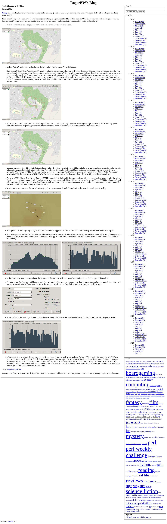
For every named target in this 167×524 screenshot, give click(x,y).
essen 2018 (136, 396)
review (155, 476)
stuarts (148, 497)
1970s (144, 361)
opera (136, 444)
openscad (132, 444)
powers (150, 461)
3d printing (129, 363)
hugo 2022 (137, 416)
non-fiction (156, 437)
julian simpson (144, 423)
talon (131, 500)
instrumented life (157, 419)
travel (135, 506)
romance (149, 481)
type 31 (142, 506)
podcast (160, 456)
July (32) (138, 34)
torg (157, 503)
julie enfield (150, 423)
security (141, 495)
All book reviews (132, 517)
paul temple (144, 444)
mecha (132, 431)
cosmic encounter (138, 389)
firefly (161, 403)
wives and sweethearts (145, 509)
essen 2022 (147, 396)
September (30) (140, 65)
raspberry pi (135, 471)
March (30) (139, 214)
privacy (159, 461)
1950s (137, 361)
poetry (127, 461)
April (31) (138, 28)
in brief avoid (146, 419)
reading (146, 470)
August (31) (139, 90)
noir (150, 437)
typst (150, 506)
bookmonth (132, 377)
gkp (143, 409)
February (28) (140, 51)
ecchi (139, 394)
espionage (153, 394)
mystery (135, 436)
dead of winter (140, 392)
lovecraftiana (159, 427)
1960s (141, 361)
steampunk (144, 497)
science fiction (142, 491)
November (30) (140, 42)
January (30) (139, 345)
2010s (157, 361)
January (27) (139, 22)
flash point (137, 406)
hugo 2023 (142, 416)
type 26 (138, 506)
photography (153, 456)
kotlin (130, 426)
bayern (138, 369)
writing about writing (157, 509)
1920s (127, 361)
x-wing (128, 511)
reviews (134, 480)
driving (132, 394)
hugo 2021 (131, 416)
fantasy (134, 402)
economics (143, 394)
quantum (152, 465)
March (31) (139, 53)
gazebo (160, 406)
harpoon (160, 409)
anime (135, 366)
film (153, 402)
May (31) (138, 30)
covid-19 (149, 389)
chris (151, 377)
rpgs (129, 486)
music (153, 431)
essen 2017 (131, 396)
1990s (150, 361)
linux (149, 427)
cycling (135, 392)
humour (138, 419)
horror (143, 411)
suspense (128, 500)
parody (139, 444)
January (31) (139, 76)
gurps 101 (153, 409)
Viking (4, 13)
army (141, 366)
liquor (152, 427)
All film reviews (145, 517)
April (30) (138, 55)
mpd (143, 431)
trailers (130, 506)
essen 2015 (158, 394)
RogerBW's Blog (83, 3)
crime (154, 389)
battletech (133, 368)
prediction (155, 461)
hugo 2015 (132, 415)
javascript (133, 422)
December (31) (140, 44)
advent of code (141, 363)
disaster (146, 392)
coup (144, 389)
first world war (129, 406)
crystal (159, 389)
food (151, 406)
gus (157, 409)
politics (131, 461)
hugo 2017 (145, 415)
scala (148, 486)
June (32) (138, 32)
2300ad (161, 361)
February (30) (140, 24)
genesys (128, 409)
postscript (141, 460)
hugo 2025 (153, 416)
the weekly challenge (158, 500)
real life (143, 475)
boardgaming (140, 373)
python (145, 465)
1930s (130, 361)
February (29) (140, 78)
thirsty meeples (134, 503)
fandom (144, 398)
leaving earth (144, 427)
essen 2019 (142, 396)
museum (148, 431)
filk (148, 403)
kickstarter (156, 423)
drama (128, 394)
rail (155, 465)
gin (140, 409)
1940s (133, 361)
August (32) (139, 36)
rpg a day (159, 482)
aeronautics (150, 363)
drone (136, 394)
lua (128, 431)
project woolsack (130, 465)
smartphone (157, 495)
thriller (147, 503)
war (161, 506)
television (138, 499)
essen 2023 (153, 396)
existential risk (132, 398)
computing (10, 369)
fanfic (147, 398)
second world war (132, 495)
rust (142, 486)
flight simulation (145, 406)
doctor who (152, 392)
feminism (144, 403)
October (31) (140, 40)
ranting (129, 471)
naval (146, 437)
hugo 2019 (157, 415)
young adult (135, 511)
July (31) (138, 61)
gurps (147, 408)
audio (150, 366)
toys (160, 503)
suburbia (153, 497)
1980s (147, 361)
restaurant (151, 476)
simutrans (151, 495)
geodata (18, 369)
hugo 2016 (138, 414)
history (137, 412)
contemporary (155, 385)
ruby (136, 486)
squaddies (134, 497)
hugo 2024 (147, 416)
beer (142, 369)
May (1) (138, 353)
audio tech (155, 366)
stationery (139, 497)
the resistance (148, 500)
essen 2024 (158, 396)
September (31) (140, 38)
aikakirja (157, 363)
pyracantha (136, 465)
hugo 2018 (150, 414)
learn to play (138, 427)
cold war (140, 380)
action (135, 363)
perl (152, 442)
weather (137, 509)
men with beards (138, 431)
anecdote (162, 363)
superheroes (158, 497)
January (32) (139, 49)
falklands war (139, 398)
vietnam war (156, 506)
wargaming (130, 509)
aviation (160, 366)
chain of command (139, 377)
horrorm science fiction (153, 412)
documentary (160, 392)
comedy (148, 379)
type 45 (146, 506)
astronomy (144, 366)
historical (130, 412)
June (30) (138, 59)
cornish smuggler (130, 389)
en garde (148, 394)
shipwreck (145, 495)
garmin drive (155, 406)
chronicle (154, 377)
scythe (159, 492)
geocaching (132, 409)
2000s (153, 361)
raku (160, 465)
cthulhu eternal (129, 392)
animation (129, 366)
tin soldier (153, 503)
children (146, 377)
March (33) (139, 26)
